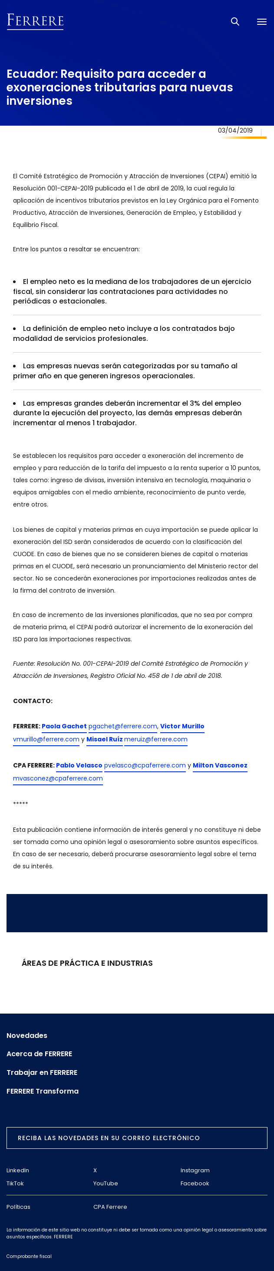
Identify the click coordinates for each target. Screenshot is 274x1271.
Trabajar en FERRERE (42, 1073)
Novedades (27, 1036)
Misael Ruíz (104, 739)
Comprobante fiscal (29, 1256)
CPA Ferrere (110, 1207)
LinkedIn (18, 1170)
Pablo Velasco (79, 765)
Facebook (195, 1183)
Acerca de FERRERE (39, 1054)
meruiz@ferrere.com (156, 739)
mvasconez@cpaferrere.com (58, 778)
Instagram (195, 1170)
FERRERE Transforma (43, 1091)
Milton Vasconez (220, 765)
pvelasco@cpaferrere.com (145, 765)
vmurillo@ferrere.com (46, 739)
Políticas (18, 1207)
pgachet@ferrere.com (123, 726)
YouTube (105, 1183)
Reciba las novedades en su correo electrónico (109, 1138)
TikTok (15, 1183)
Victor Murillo (182, 726)
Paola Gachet (64, 726)
